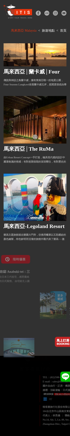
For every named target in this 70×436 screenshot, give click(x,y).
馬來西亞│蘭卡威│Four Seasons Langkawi (32, 74)
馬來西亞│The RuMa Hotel (28, 151)
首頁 (63, 30)
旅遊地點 (48, 30)
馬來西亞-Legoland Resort (34, 226)
